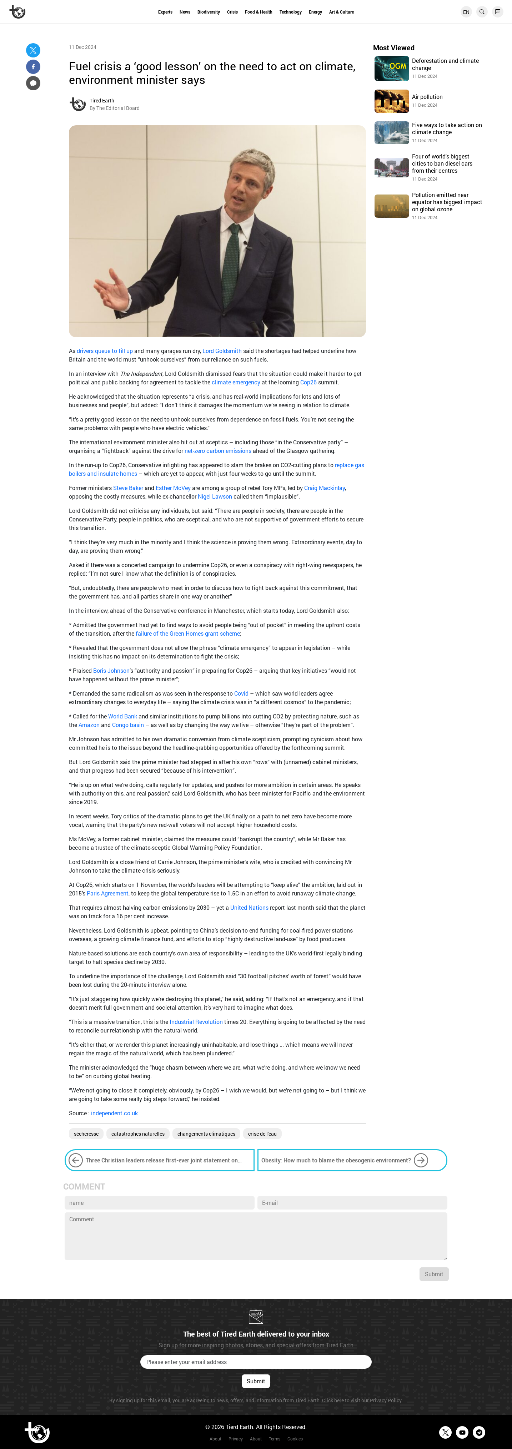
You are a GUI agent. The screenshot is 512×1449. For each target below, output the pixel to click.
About (215, 1439)
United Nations (249, 907)
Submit (434, 1274)
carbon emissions (228, 450)
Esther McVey (173, 487)
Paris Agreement (108, 893)
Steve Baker (128, 487)
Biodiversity (208, 12)
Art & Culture (341, 12)
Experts (165, 12)
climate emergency (236, 382)
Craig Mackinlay (324, 487)
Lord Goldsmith (222, 350)
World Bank (122, 716)
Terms (274, 1439)
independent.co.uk (114, 1113)
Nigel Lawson (215, 496)
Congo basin (128, 724)
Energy (315, 12)
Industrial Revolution (196, 1021)
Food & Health (258, 12)
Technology (291, 12)
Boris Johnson (111, 670)
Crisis (232, 12)
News (185, 12)
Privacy (236, 1439)
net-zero (195, 450)
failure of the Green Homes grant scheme (188, 633)
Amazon (89, 724)
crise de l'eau (262, 1133)
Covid (241, 693)
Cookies (295, 1439)
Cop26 (308, 382)
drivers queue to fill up (105, 350)
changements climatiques (206, 1133)
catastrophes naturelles (138, 1133)
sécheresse (86, 1133)
